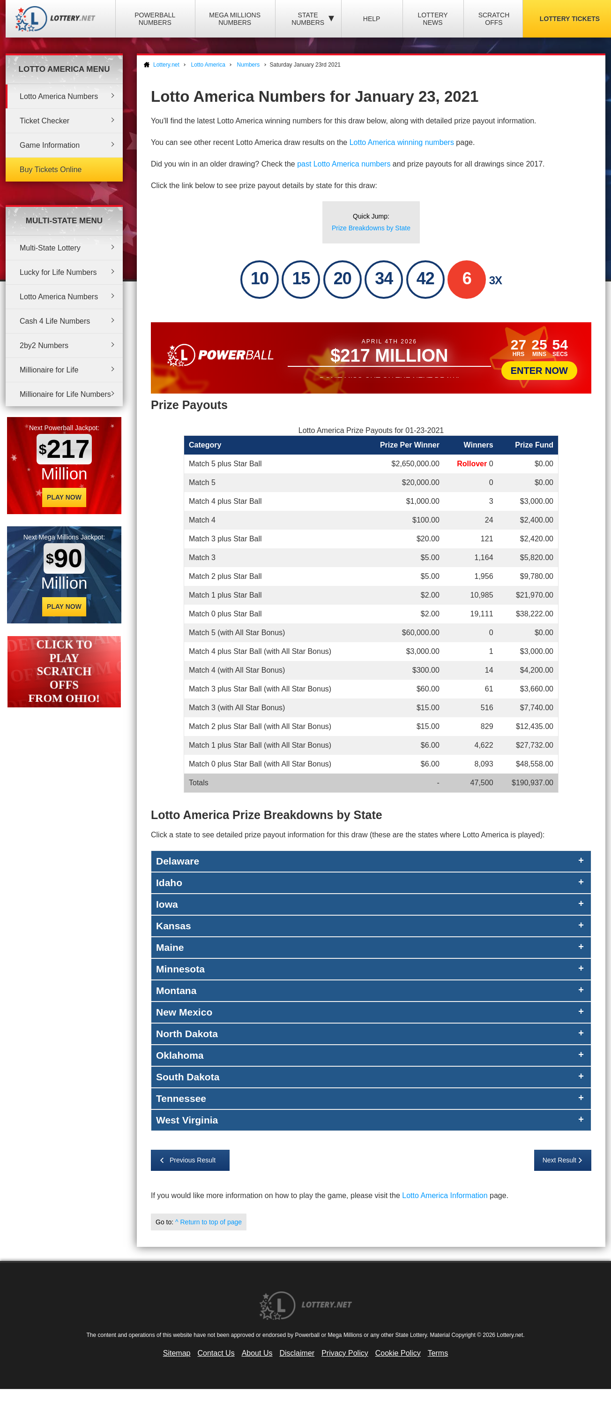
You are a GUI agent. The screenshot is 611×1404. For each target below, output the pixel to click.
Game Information (50, 145)
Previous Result (193, 1160)
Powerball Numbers (154, 18)
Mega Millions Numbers (235, 18)
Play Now (64, 497)
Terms (438, 1353)
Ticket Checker (44, 121)
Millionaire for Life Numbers (65, 394)
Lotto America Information (444, 1195)
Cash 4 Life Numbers (55, 321)
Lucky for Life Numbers (58, 272)
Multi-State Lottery (50, 248)
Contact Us (216, 1353)
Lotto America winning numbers (402, 142)
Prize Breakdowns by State (371, 228)
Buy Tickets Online (51, 170)
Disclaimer (296, 1353)
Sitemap (177, 1353)
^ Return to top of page (208, 1222)
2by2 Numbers (44, 345)
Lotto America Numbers (59, 96)
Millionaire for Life (49, 370)
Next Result (559, 1160)
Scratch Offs (494, 18)
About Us (257, 1353)
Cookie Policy (398, 1353)
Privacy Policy (344, 1353)
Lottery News (432, 18)
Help (371, 19)
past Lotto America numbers (343, 164)
